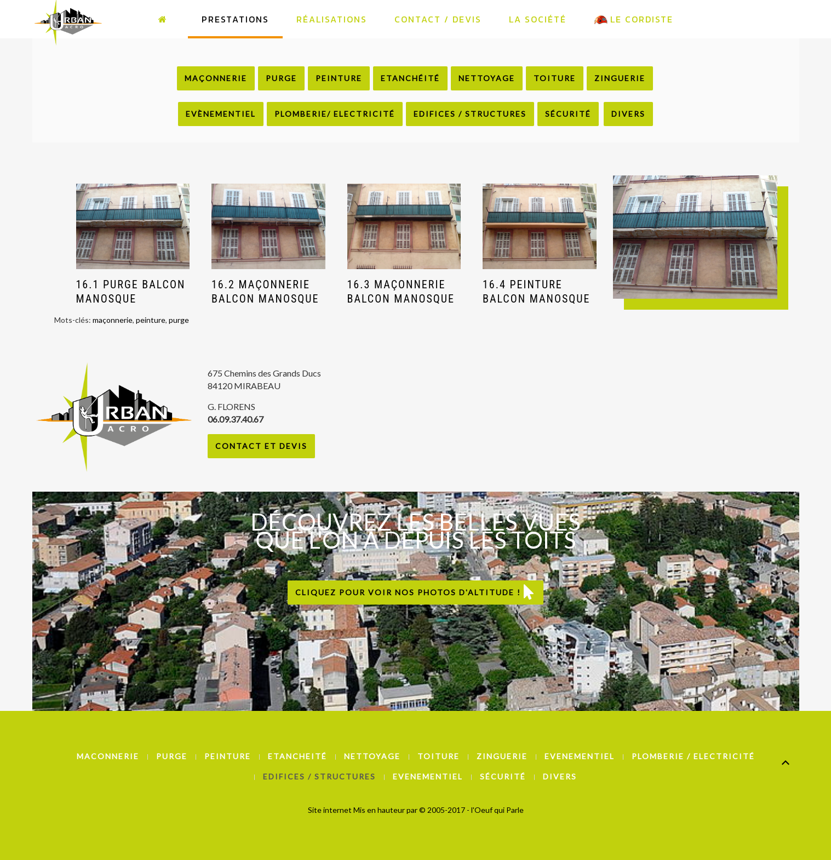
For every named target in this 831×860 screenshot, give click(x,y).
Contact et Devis (261, 446)
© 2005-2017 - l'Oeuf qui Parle (471, 810)
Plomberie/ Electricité (334, 113)
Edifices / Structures (470, 113)
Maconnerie (108, 756)
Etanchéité (410, 78)
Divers (628, 113)
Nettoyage (487, 78)
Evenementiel (580, 756)
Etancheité (297, 756)
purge (179, 319)
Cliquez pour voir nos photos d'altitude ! (415, 592)
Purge (281, 78)
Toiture (555, 78)
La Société (537, 19)
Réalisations (331, 19)
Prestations (235, 19)
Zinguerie (619, 78)
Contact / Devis (438, 19)
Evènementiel (221, 113)
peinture (150, 319)
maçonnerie (113, 319)
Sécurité (568, 113)
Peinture (339, 78)
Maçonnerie (216, 78)
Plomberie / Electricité (693, 756)
